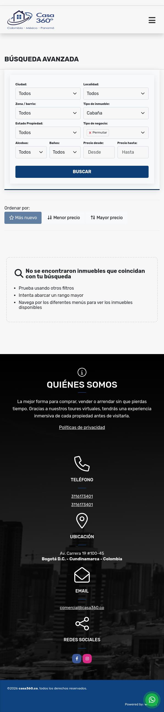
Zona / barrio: (25, 104)
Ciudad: (21, 84)
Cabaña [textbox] (94, 113)
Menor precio (63, 217)
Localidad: (91, 84)
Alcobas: (21, 143)
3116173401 (82, 496)
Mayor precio (107, 217)
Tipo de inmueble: (96, 104)
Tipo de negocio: (95, 123)
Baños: (55, 143)
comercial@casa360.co (82, 607)
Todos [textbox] (25, 93)
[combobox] (48, 94)
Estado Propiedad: (29, 123)
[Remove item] (90, 133)
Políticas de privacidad (82, 427)
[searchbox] (88, 141)
